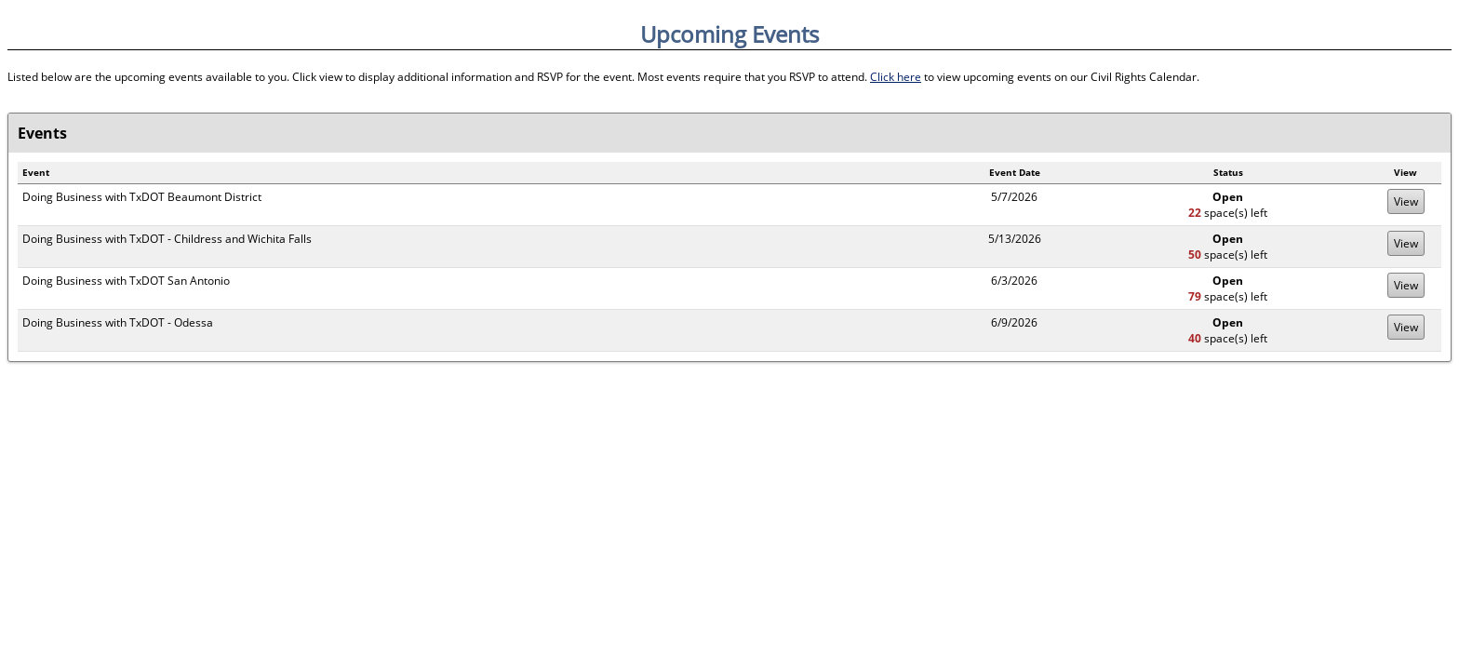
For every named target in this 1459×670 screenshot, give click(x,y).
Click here (895, 77)
